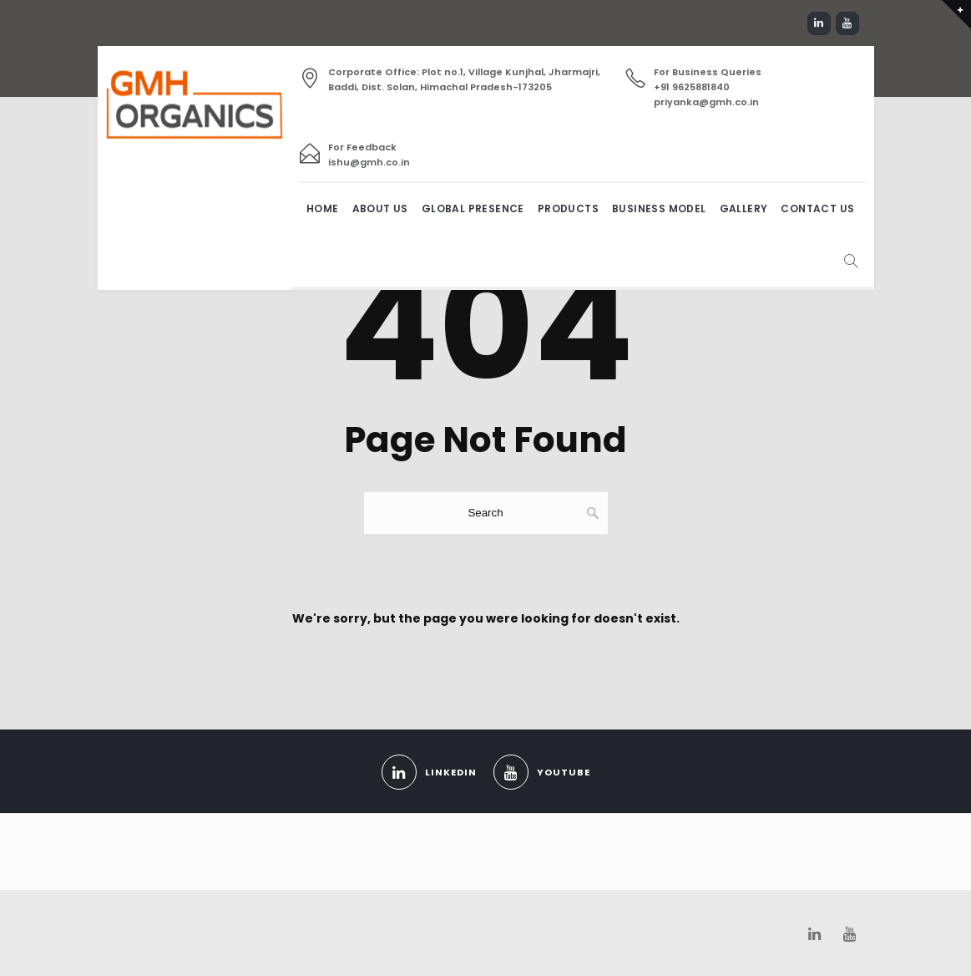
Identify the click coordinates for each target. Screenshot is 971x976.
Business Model (659, 208)
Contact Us (817, 208)
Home (322, 208)
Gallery (744, 208)
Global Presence (473, 208)
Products (568, 208)
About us (380, 208)
